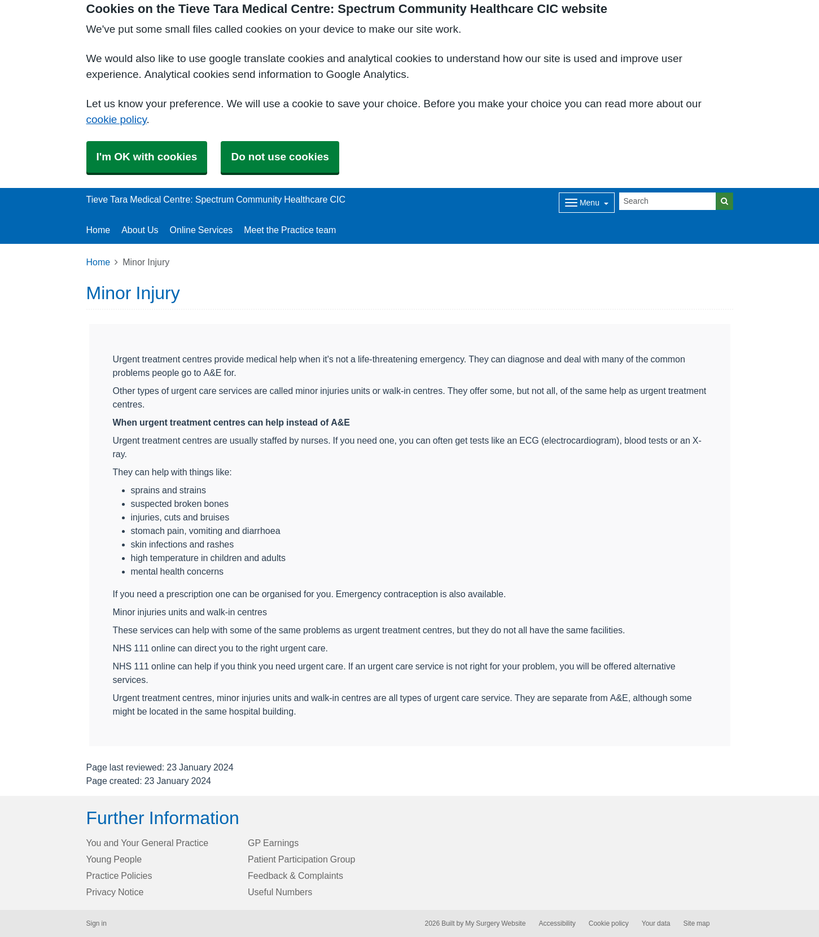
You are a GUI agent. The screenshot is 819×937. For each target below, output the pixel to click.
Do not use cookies (280, 156)
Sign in (96, 923)
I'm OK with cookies (147, 156)
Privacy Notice (115, 891)
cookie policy (116, 119)
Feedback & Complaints (295, 875)
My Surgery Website (495, 923)
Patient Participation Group (301, 859)
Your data (656, 923)
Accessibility (556, 923)
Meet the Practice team (290, 229)
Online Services (201, 229)
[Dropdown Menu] (587, 202)
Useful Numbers (280, 891)
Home (98, 261)
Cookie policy (609, 923)
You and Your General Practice (147, 842)
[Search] (667, 201)
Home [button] (98, 229)
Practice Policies (119, 875)
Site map (696, 923)
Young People (114, 859)
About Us (139, 229)
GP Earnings (273, 842)
